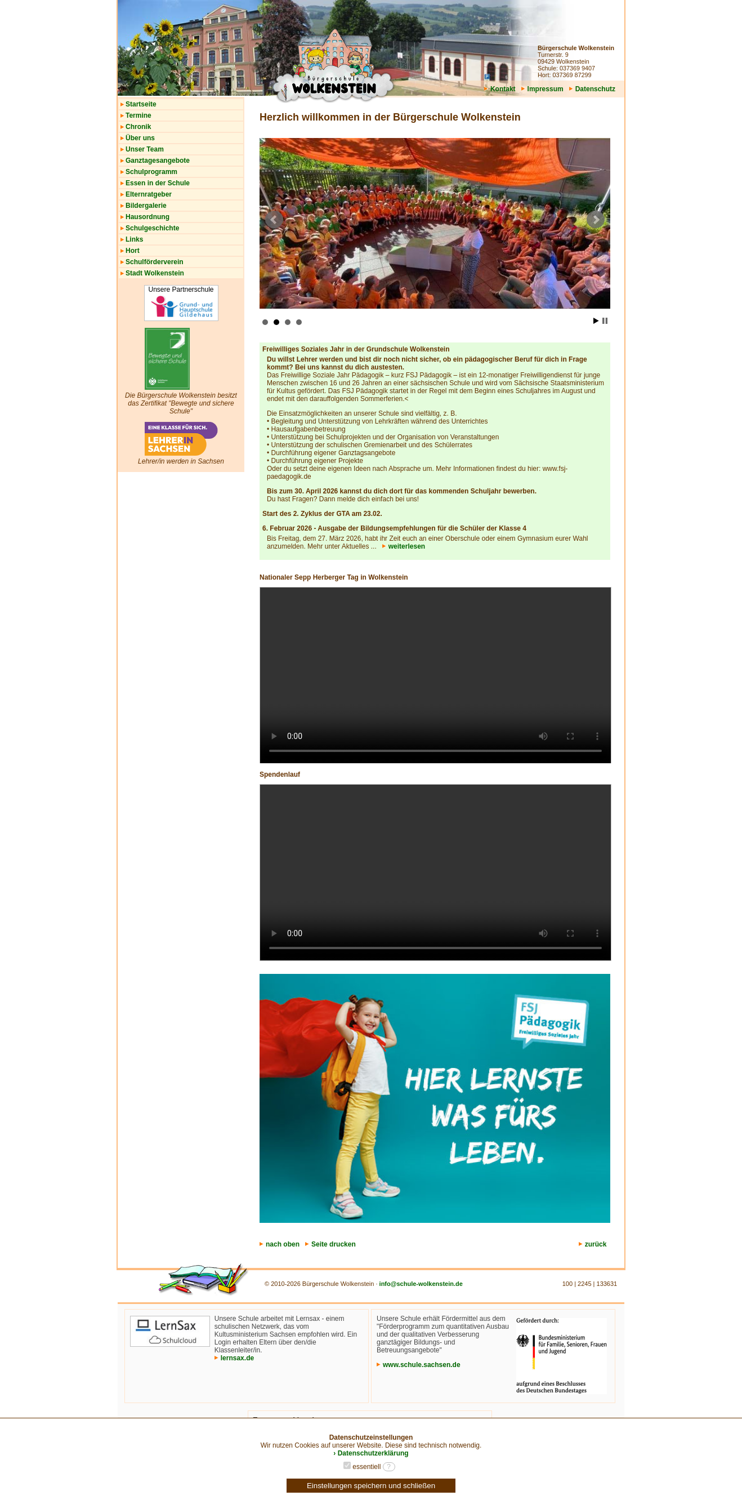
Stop (604, 321)
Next (596, 220)
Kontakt (500, 89)
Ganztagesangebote (158, 160)
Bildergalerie (146, 206)
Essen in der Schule (158, 183)
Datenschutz (592, 89)
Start (596, 321)
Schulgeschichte (152, 228)
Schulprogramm (151, 172)
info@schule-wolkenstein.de (421, 1283)
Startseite (141, 104)
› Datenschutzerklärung (370, 1453)
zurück (596, 1244)
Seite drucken (330, 1244)
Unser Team (145, 149)
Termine (138, 115)
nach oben (280, 1244)
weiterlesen (403, 546)
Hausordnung (147, 217)
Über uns (140, 138)
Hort (133, 251)
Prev (274, 220)
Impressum (542, 89)
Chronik (138, 127)
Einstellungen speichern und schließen (371, 1485)
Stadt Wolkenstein (155, 273)
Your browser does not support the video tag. (435, 675)
